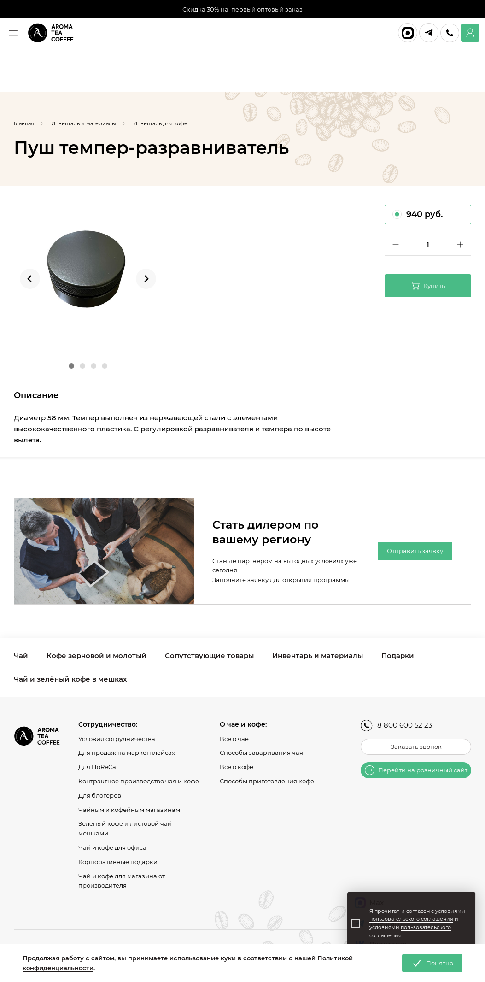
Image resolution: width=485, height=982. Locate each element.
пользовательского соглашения (411, 919)
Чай (21, 655)
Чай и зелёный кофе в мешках (70, 679)
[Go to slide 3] (93, 366)
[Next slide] (146, 279)
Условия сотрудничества (116, 738)
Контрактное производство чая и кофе (138, 781)
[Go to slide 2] (82, 366)
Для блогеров (99, 795)
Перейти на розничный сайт (416, 770)
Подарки (397, 655)
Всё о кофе (236, 766)
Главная (24, 123)
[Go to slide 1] (71, 366)
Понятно (432, 963)
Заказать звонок (416, 746)
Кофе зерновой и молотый (96, 655)
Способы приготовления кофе (267, 781)
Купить (428, 286)
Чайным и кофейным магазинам (129, 809)
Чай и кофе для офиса (112, 847)
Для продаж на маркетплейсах (126, 752)
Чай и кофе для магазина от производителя (121, 880)
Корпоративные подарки (118, 861)
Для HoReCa (97, 766)
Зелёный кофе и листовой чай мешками (125, 828)
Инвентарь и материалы (317, 655)
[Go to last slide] (30, 279)
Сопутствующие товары (209, 655)
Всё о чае (234, 738)
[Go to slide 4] (104, 366)
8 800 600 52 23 (396, 725)
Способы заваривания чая (261, 752)
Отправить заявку (415, 550)
